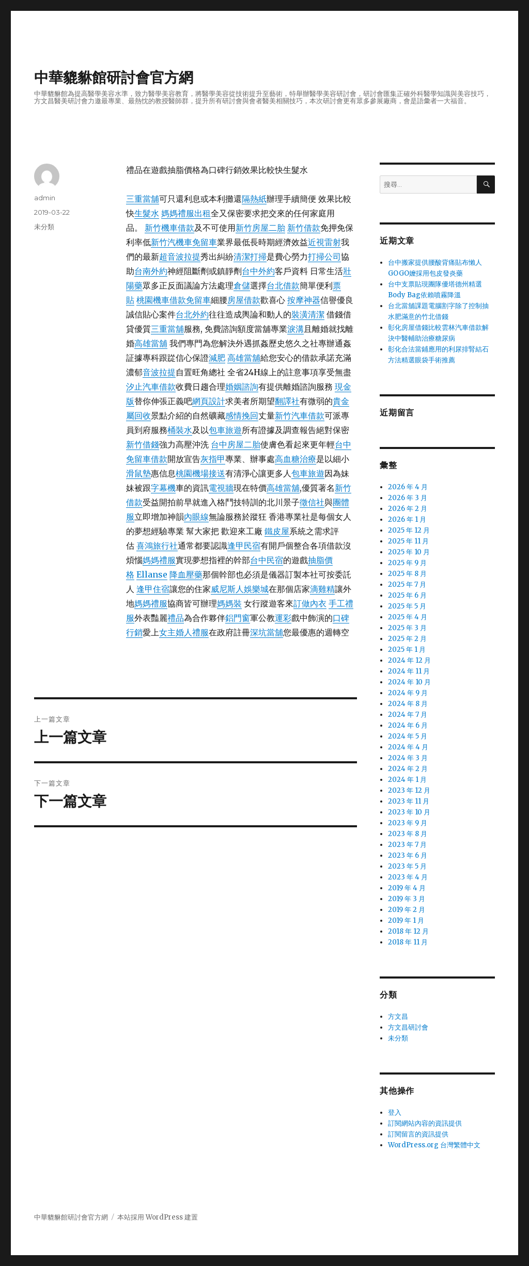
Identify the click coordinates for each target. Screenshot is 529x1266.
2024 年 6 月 (408, 725)
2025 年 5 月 (407, 606)
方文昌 (398, 1016)
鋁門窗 (237, 618)
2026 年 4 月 (408, 487)
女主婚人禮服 (184, 632)
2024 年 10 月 (409, 682)
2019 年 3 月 (406, 898)
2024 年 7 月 (407, 714)
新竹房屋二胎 (260, 227)
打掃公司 (324, 256)
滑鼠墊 (138, 473)
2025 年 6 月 (407, 595)
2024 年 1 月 (407, 779)
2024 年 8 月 (408, 703)
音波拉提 (159, 372)
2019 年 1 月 (406, 920)
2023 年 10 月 (409, 812)
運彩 (283, 618)
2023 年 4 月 (408, 877)
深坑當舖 (266, 632)
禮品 (175, 618)
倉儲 (242, 285)
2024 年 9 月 (408, 692)
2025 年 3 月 (407, 627)
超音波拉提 (179, 256)
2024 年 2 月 (408, 768)
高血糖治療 (295, 459)
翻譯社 (287, 401)
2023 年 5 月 (407, 866)
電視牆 (221, 488)
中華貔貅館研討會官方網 (113, 77)
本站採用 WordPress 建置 (157, 1217)
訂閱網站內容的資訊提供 (425, 1123)
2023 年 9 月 (407, 823)
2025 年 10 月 (409, 552)
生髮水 (146, 213)
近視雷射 (324, 242)
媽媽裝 (229, 603)
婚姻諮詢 (241, 386)
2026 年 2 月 (407, 508)
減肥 (217, 357)
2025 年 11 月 (408, 541)
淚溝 (295, 329)
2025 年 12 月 (409, 530)
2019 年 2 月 (406, 909)
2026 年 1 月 (407, 519)
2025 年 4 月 (407, 617)
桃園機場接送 (200, 473)
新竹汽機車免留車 (184, 242)
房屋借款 (243, 300)
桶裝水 (179, 430)
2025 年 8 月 (407, 573)
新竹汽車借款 (299, 415)
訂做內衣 (309, 603)
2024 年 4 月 (408, 747)
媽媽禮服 (159, 560)
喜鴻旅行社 (157, 545)
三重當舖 (142, 199)
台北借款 (283, 285)
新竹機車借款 (169, 227)
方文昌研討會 (408, 1027)
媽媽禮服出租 (186, 213)
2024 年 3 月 (408, 758)
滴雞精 (322, 589)
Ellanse (151, 574)
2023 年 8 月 (407, 833)
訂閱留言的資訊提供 (418, 1134)
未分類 (44, 226)
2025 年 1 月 (407, 649)
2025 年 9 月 (407, 562)
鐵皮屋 (276, 531)
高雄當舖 (150, 343)
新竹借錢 (142, 444)
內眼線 (196, 516)
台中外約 (258, 271)
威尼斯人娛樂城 (240, 589)
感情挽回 (241, 415)
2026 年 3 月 (407, 497)
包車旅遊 (225, 430)
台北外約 (192, 314)
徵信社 (312, 502)
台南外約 (150, 271)
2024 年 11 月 (409, 671)
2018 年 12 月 (408, 931)
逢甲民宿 (243, 545)
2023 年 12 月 (409, 790)
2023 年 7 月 (407, 844)
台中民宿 (266, 560)
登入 (394, 1112)
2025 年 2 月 (407, 638)
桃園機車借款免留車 (173, 300)
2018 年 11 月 (408, 942)
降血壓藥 (186, 574)
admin (44, 198)
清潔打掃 (250, 256)
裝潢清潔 (307, 314)
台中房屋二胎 (235, 444)
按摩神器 (303, 300)
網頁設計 (208, 401)
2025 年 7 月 (407, 584)
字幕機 (163, 488)
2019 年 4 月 (407, 888)
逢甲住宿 (152, 589)
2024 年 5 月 (407, 736)
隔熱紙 (254, 199)
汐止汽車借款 (151, 386)
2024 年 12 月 (409, 660)
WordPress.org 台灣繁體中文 (434, 1145)
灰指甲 (212, 459)
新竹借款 (303, 227)
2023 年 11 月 (408, 801)
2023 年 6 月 (407, 855)
